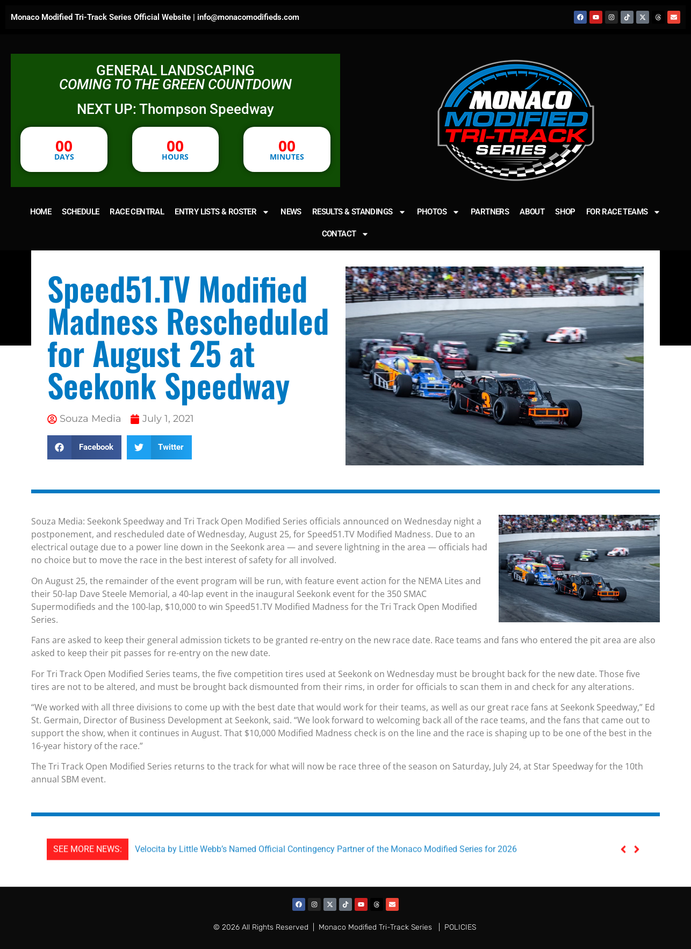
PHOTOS (438, 212)
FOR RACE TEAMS (623, 212)
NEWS (290, 212)
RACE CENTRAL (137, 212)
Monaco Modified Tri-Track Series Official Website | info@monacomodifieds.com (155, 17)
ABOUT (532, 212)
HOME (41, 212)
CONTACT (346, 234)
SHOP (565, 212)
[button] (84, 447)
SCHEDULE (80, 212)
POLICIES (460, 927)
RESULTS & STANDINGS (359, 212)
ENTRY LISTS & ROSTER (222, 212)
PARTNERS (490, 212)
